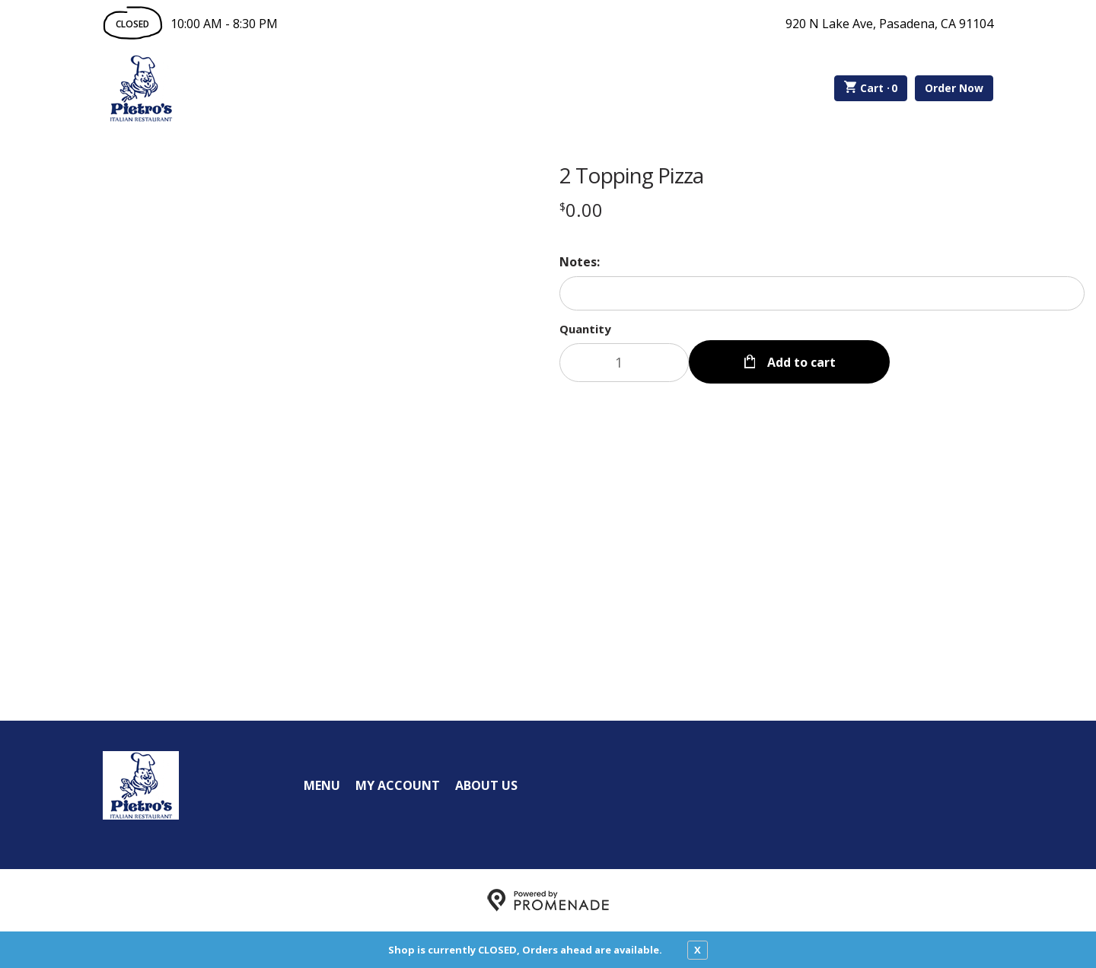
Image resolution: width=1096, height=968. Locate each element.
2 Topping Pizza (631, 175)
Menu (322, 785)
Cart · (871, 88)
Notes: (579, 261)
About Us (486, 785)
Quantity (585, 328)
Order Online (265, 88)
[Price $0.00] (581, 209)
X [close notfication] (697, 950)
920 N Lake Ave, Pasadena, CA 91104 (889, 23)
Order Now (954, 88)
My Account (397, 785)
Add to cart (800, 362)
